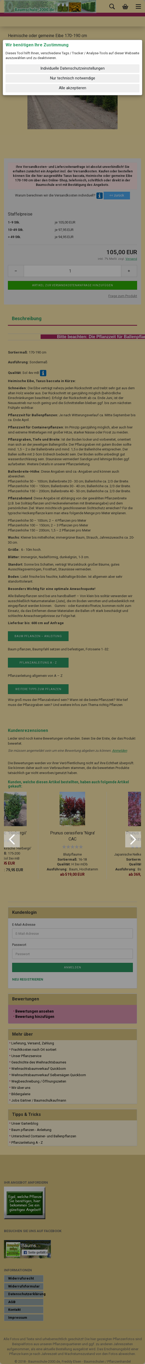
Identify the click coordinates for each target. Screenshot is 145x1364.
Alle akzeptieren (72, 88)
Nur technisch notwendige (72, 78)
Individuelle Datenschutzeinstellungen (72, 68)
